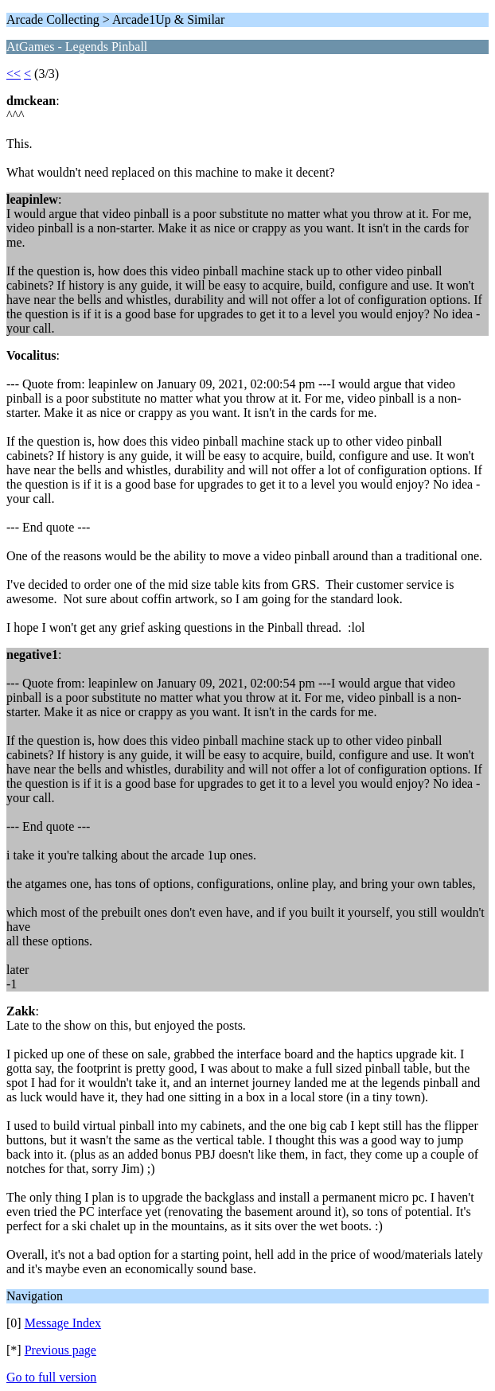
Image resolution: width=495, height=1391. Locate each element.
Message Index (63, 1323)
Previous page (60, 1350)
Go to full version (51, 1377)
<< (13, 73)
